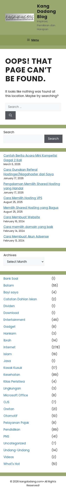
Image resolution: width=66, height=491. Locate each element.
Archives (10, 255)
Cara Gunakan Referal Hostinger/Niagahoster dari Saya (29, 172)
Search (9, 132)
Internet (9, 347)
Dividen (9, 306)
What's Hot (12, 464)
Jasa (7, 361)
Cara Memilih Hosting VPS (23, 198)
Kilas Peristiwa (14, 381)
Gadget (9, 327)
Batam (9, 285)
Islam (8, 354)
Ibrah (7, 340)
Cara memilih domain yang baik (28, 227)
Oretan (9, 409)
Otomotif (10, 416)
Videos (9, 457)
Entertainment (14, 320)
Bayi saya (11, 292)
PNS (6, 436)
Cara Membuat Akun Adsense (26, 236)
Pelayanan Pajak (16, 423)
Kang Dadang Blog (46, 11)
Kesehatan (12, 375)
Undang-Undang (17, 450)
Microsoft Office (16, 395)
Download (11, 313)
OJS (6, 402)
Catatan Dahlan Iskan (20, 299)
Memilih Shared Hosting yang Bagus (31, 208)
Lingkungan (12, 388)
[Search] (10, 115)
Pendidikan (12, 429)
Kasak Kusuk (13, 368)
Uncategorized (15, 443)
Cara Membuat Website (22, 217)
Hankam (10, 333)
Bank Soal (11, 278)
